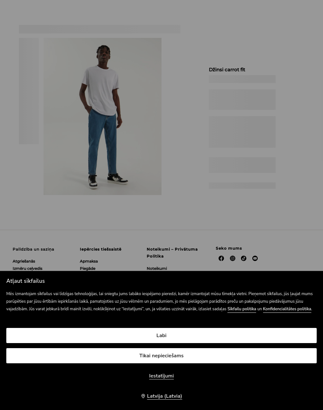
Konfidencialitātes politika (287, 309)
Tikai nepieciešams (161, 355)
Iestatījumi (161, 375)
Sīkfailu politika (241, 309)
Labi (161, 335)
